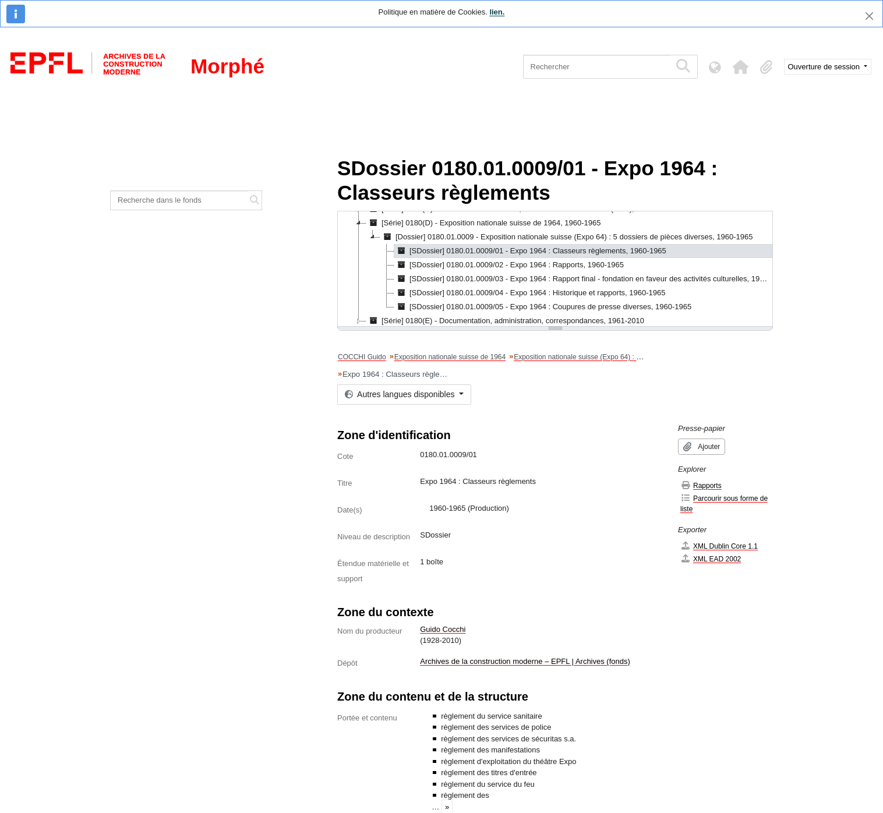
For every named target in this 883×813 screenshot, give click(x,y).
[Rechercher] (596, 67)
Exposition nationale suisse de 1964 (450, 357)
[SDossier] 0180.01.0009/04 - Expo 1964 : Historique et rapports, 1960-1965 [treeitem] (529, 293)
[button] (741, 67)
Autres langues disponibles (401, 394)
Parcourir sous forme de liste (724, 503)
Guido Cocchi (442, 629)
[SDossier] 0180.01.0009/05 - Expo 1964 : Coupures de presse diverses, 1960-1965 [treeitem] (542, 307)
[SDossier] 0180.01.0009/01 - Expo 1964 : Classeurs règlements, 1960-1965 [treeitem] (530, 251)
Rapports (701, 485)
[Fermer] (869, 16)
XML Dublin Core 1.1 (719, 546)
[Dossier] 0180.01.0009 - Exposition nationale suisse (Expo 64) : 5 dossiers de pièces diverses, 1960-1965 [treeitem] (566, 237)
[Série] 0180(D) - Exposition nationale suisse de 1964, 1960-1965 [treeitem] (483, 223)
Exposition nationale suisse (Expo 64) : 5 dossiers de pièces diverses (621, 357)
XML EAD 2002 (710, 558)
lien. (496, 12)
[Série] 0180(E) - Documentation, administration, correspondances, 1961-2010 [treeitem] (505, 321)
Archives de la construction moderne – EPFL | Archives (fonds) (525, 661)
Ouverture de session (825, 66)
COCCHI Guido (362, 357)
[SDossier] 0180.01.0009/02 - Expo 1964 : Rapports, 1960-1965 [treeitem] (509, 265)
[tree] (555, 269)
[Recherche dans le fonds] (179, 200)
